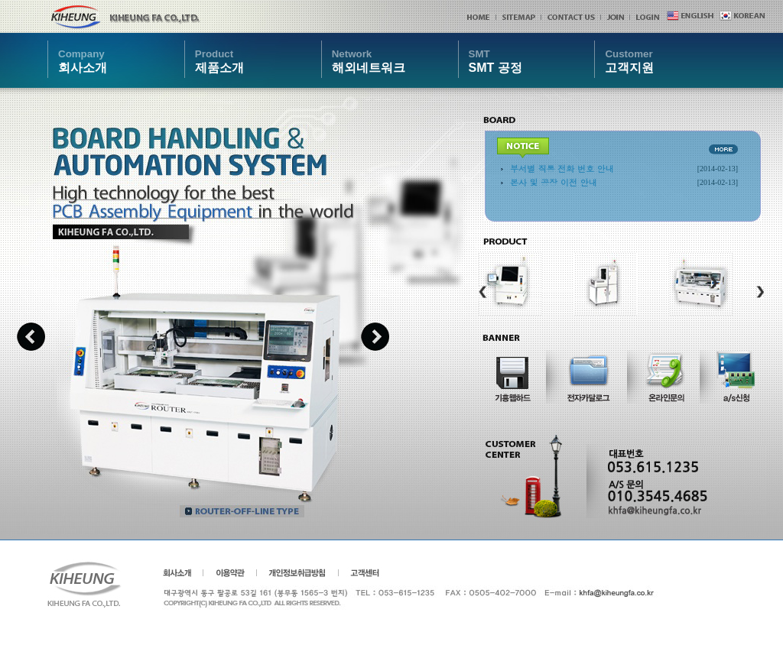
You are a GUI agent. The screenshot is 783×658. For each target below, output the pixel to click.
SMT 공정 (495, 60)
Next (375, 337)
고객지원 (629, 60)
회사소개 (82, 60)
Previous (31, 337)
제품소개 (219, 60)
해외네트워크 (368, 60)
